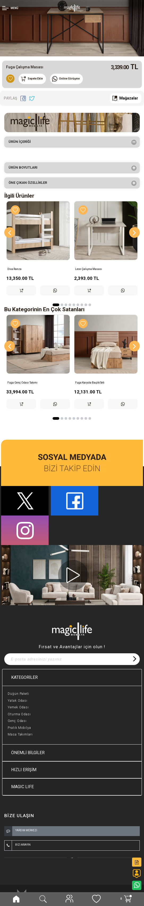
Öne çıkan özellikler (29, 183)
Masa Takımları (20, 734)
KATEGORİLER (24, 677)
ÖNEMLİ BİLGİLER (28, 752)
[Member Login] (10, 8)
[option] (72, 28)
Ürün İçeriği (21, 142)
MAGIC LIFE (22, 786)
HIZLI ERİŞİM (23, 769)
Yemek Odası (18, 707)
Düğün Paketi (18, 694)
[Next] (134, 232)
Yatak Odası (17, 701)
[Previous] (9, 232)
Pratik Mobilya (19, 728)
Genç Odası (17, 721)
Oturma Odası (19, 714)
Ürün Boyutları (25, 168)
